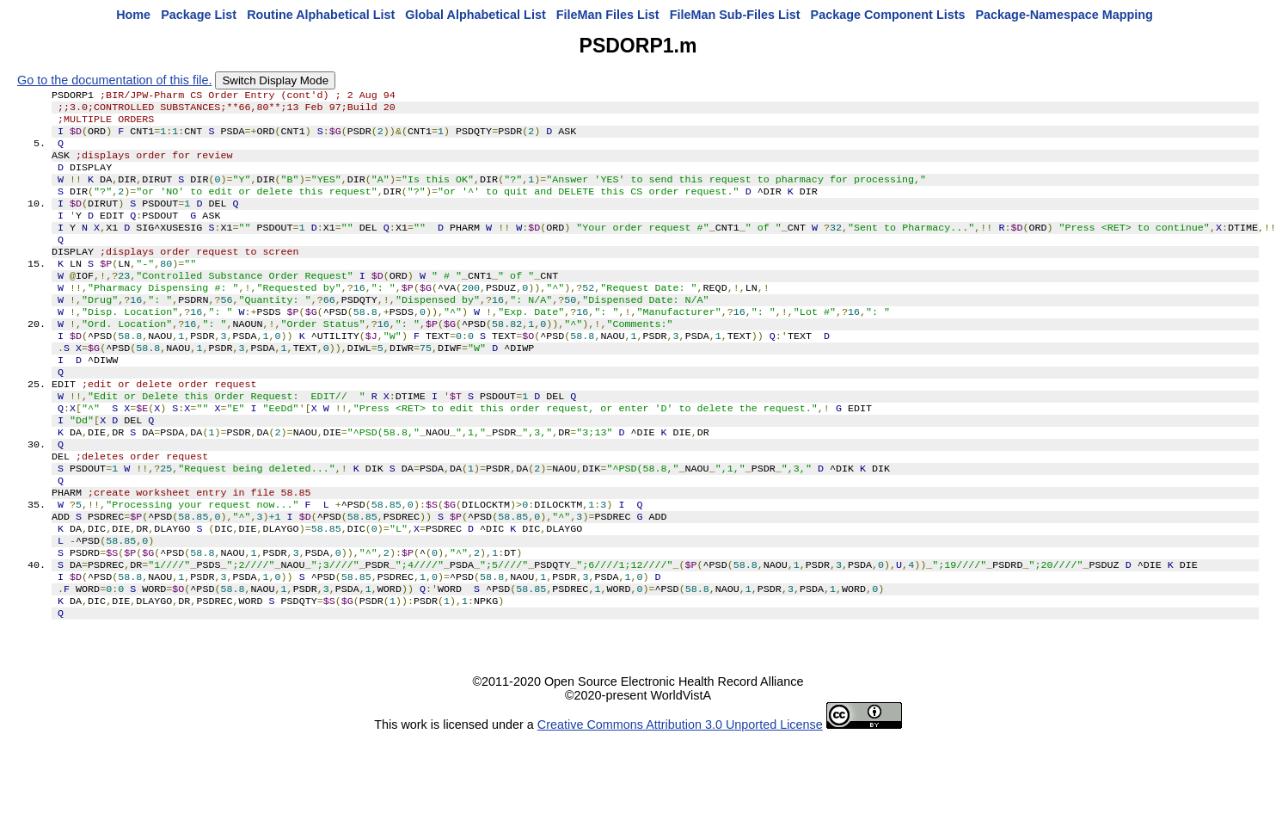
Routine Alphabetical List (321, 15)
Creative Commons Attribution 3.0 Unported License (680, 800)
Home (133, 15)
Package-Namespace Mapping (1064, 15)
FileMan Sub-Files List (735, 15)
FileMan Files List (607, 15)
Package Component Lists (888, 15)
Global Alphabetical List (475, 15)
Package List (198, 15)
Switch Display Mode (275, 80)
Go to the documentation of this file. (114, 80)
